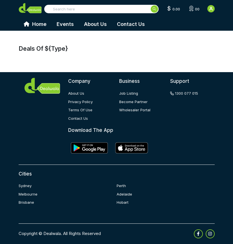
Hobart (122, 202)
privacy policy (80, 101)
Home (35, 24)
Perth (121, 185)
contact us (78, 118)
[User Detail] (211, 8)
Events (65, 24)
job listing (128, 93)
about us (76, 93)
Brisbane (26, 202)
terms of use (80, 110)
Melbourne (28, 194)
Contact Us (131, 24)
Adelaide (124, 194)
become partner (133, 101)
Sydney (25, 185)
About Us (95, 24)
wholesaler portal (134, 110)
